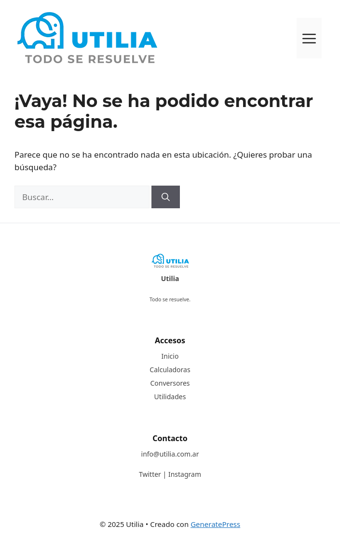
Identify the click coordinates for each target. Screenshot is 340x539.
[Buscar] (165, 197)
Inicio (170, 356)
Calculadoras (170, 369)
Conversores (170, 383)
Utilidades (170, 396)
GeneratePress (215, 524)
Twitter (150, 474)
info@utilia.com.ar (170, 453)
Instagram (184, 474)
